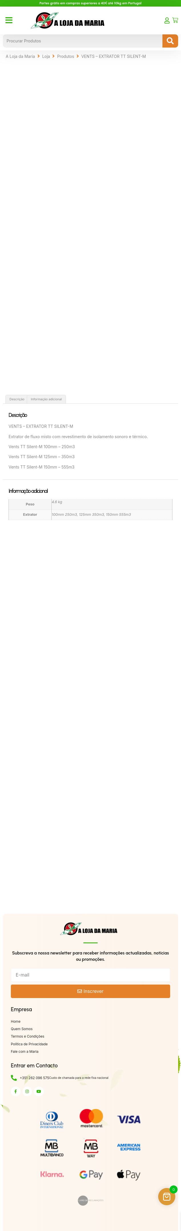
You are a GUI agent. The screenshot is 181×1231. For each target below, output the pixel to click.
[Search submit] (170, 41)
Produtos (65, 56)
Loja (46, 56)
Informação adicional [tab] (46, 399)
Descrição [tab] (17, 399)
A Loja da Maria (20, 56)
